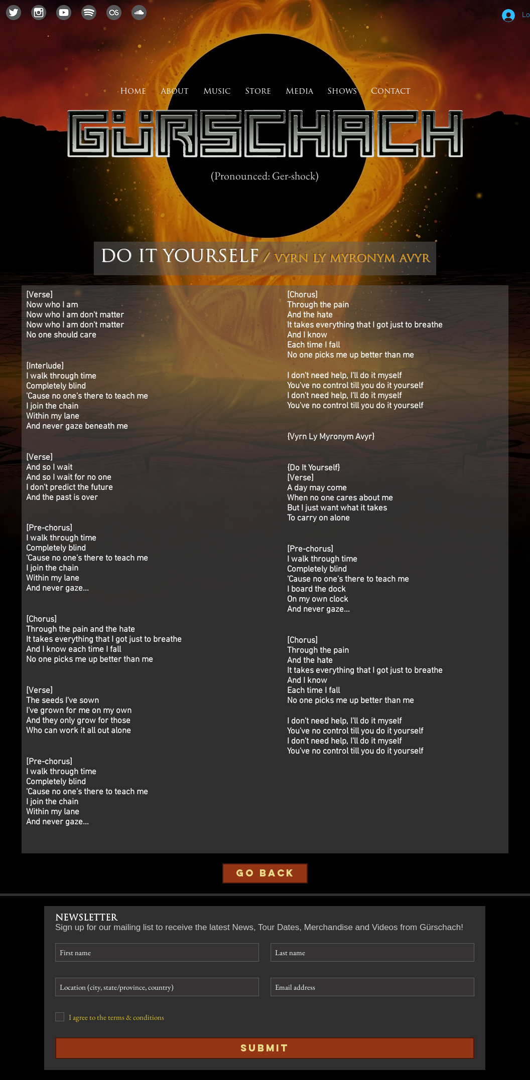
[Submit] (264, 1048)
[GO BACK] (265, 873)
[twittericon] (13, 12)
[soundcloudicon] (139, 12)
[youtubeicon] (63, 12)
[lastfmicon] (113, 12)
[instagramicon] (38, 12)
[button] (299, 91)
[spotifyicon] (88, 12)
